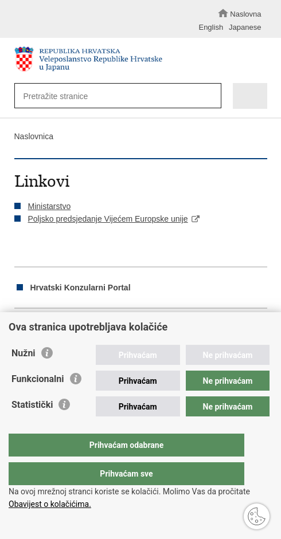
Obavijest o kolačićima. (50, 504)
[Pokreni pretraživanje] (210, 97)
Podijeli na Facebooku (45, 328)
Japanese (245, 27)
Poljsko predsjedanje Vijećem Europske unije (108, 218)
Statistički (32, 427)
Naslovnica (33, 136)
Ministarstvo (49, 206)
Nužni (23, 376)
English (210, 27)
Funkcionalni (37, 401)
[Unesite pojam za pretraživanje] (112, 95)
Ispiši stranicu (20, 328)
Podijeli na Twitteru (70, 328)
